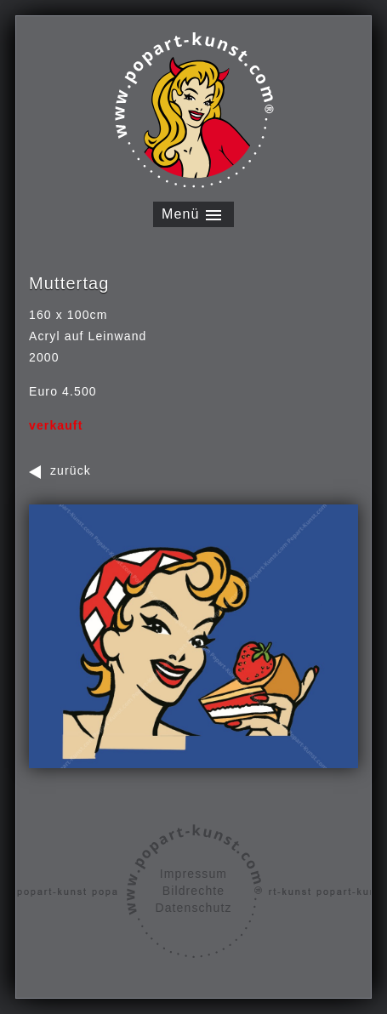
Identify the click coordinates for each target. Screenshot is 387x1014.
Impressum (193, 873)
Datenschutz (193, 907)
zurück (70, 470)
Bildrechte (193, 890)
